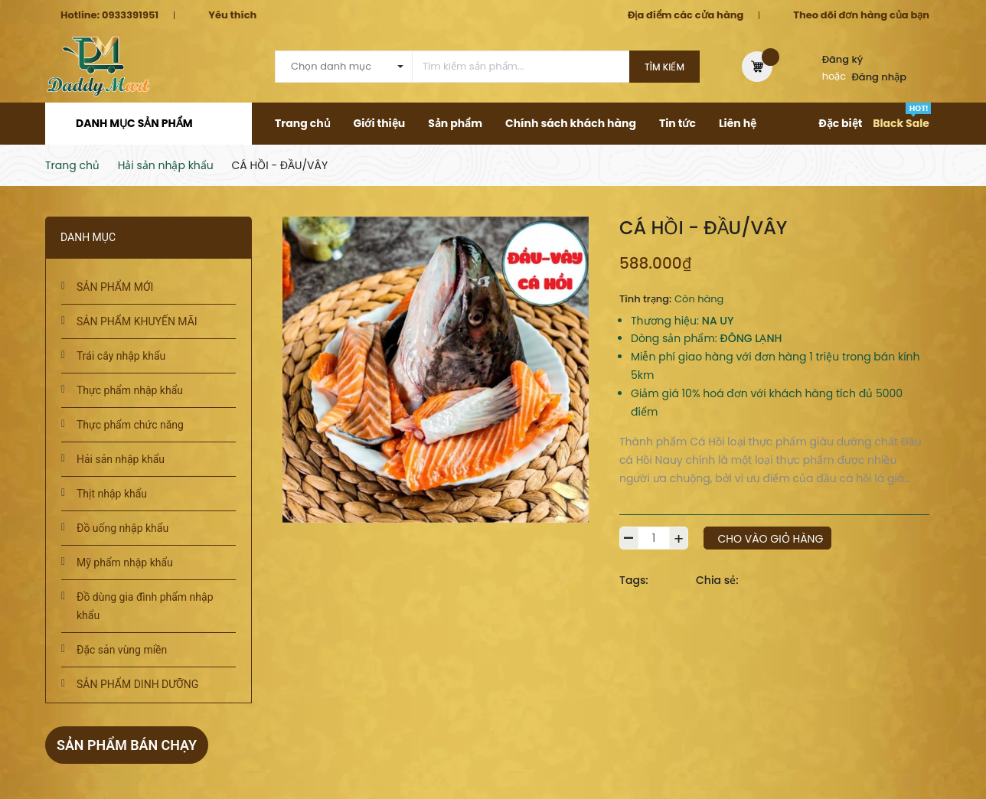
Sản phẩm (455, 123)
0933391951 (130, 15)
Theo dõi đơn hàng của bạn (861, 15)
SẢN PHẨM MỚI (115, 287)
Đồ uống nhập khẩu (122, 528)
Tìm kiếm (664, 66)
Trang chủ (303, 123)
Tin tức (677, 123)
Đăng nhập (879, 77)
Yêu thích (232, 15)
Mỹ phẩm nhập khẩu (125, 562)
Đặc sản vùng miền (122, 650)
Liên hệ (737, 123)
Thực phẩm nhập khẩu (130, 390)
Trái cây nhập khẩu (121, 356)
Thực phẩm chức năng (130, 425)
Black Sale (901, 123)
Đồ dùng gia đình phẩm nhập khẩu (145, 606)
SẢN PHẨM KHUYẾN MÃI (137, 321)
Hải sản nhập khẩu (121, 459)
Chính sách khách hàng (570, 123)
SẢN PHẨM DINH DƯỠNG (137, 684)
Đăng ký (843, 59)
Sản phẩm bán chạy (127, 745)
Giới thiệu (380, 123)
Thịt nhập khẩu (112, 494)
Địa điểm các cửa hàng (685, 15)
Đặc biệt (840, 123)
